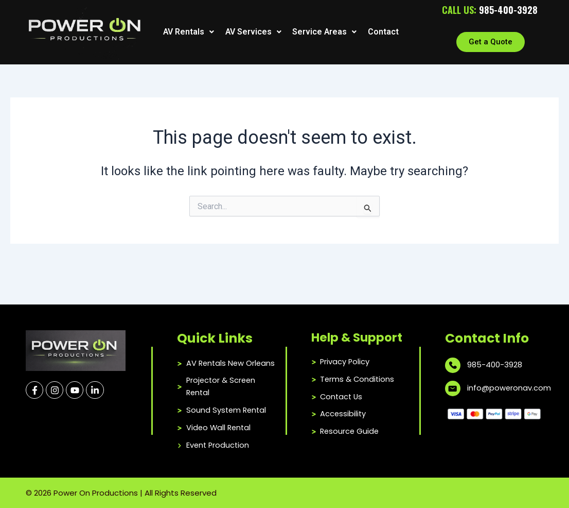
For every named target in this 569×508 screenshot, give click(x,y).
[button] (188, 32)
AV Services (252, 32)
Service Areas (323, 32)
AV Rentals (188, 32)
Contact (381, 32)
